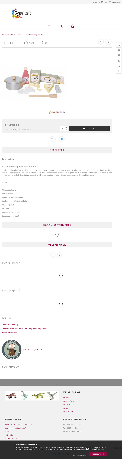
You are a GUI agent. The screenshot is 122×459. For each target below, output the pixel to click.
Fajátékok (19, 35)
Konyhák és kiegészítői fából (35, 35)
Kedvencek (114, 2)
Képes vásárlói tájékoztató (31, 349)
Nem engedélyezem (80, 455)
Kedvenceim (68, 412)
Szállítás (9, 435)
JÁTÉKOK (10, 35)
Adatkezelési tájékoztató (15, 428)
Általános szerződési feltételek (18, 425)
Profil (101, 2)
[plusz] (66, 127)
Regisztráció (68, 401)
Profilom (67, 405)
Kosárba (91, 128)
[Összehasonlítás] (61, 139)
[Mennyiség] (62, 128)
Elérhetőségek (11, 439)
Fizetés (8, 432)
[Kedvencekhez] (53, 139)
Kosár (65, 408)
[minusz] (66, 129)
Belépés (90, 2)
